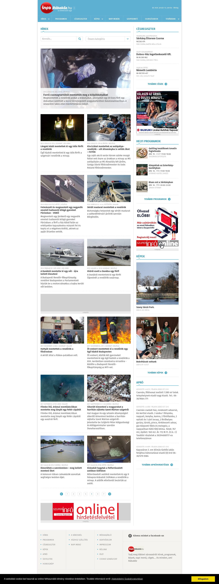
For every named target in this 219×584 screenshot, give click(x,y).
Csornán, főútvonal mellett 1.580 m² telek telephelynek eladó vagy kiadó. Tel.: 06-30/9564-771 (157, 396)
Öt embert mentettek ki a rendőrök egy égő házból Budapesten (107, 350)
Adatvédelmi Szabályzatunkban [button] (127, 579)
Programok (61, 19)
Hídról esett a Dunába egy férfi (103, 271)
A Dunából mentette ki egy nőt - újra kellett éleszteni (59, 273)
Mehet (79, 38)
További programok (155, 199)
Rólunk (103, 549)
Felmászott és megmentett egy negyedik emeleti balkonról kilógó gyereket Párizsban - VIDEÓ (62, 210)
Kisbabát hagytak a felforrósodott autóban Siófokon (105, 469)
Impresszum (105, 544)
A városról (76, 535)
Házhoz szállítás (79, 539)
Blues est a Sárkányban (161, 182)
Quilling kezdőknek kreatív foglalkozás (163, 150)
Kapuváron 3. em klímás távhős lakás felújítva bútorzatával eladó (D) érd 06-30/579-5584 (156, 453)
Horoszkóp (48, 563)
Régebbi (109, 494)
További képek (155, 372)
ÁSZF (101, 554)
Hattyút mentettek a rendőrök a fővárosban (57, 350)
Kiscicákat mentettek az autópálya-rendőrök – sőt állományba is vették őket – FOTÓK (108, 149)
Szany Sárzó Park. (145, 307)
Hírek (43, 19)
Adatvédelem (105, 539)
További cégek (155, 84)
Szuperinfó (132, 19)
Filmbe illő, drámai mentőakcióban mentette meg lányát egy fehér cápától (61, 408)
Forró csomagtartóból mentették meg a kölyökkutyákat (75, 95)
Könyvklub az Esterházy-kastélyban (161, 167)
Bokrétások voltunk (146, 362)
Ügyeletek (47, 559)
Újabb (61, 494)
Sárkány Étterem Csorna (150, 39)
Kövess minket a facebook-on (148, 536)
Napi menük (114, 19)
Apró (45, 554)
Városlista (74, 8)
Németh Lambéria (146, 70)
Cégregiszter (80, 19)
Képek (97, 19)
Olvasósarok (151, 19)
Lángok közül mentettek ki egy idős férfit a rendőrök (62, 148)
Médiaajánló (105, 535)
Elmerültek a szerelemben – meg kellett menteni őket (61, 469)
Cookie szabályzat (108, 559)
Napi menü (76, 544)
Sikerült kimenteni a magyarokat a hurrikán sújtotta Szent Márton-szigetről (108, 408)
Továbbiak (171, 19)
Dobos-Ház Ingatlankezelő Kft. (153, 54)
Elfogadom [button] (203, 579)
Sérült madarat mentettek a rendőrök (106, 207)
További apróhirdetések (155, 465)
